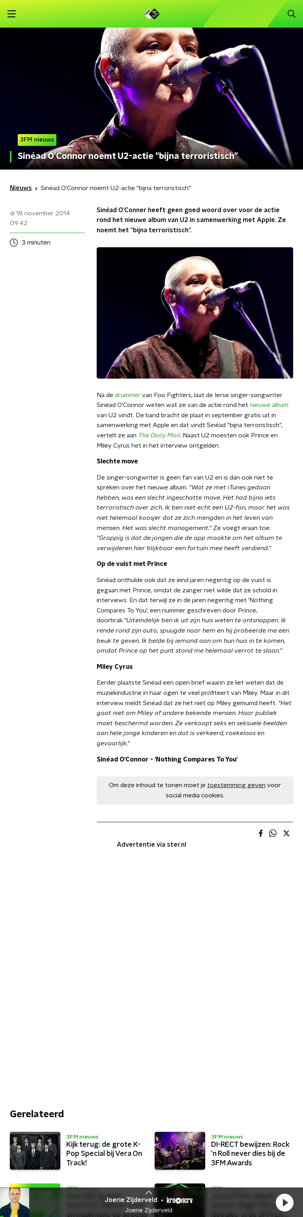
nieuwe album (269, 405)
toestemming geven (236, 785)
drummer (127, 395)
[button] (284, 1202)
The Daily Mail (159, 435)
